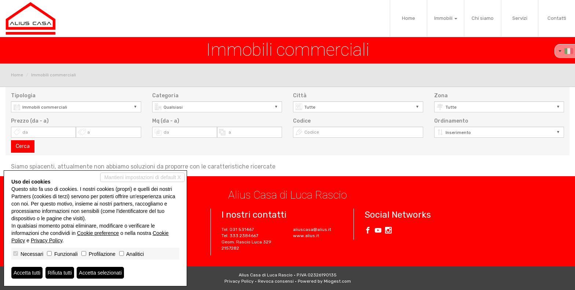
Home (408, 18)
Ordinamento (451, 121)
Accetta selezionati (100, 273)
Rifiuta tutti (60, 273)
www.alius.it (306, 235)
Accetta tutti (27, 273)
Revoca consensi (276, 281)
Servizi (519, 18)
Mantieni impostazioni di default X (142, 177)
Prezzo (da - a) (30, 121)
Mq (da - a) (165, 121)
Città (300, 96)
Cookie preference (98, 233)
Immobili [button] (445, 18)
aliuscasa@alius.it (312, 229)
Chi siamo (483, 18)
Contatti (556, 18)
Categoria (165, 96)
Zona (441, 96)
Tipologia (23, 96)
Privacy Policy (239, 281)
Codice (302, 121)
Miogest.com (337, 281)
